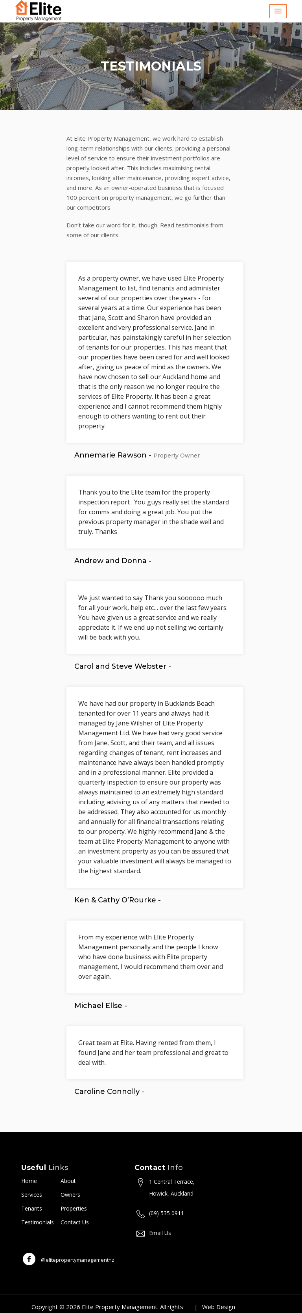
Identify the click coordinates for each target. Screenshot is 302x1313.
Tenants (31, 1208)
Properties (74, 1208)
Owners (70, 1194)
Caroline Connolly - (109, 1091)
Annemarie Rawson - (137, 455)
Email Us (160, 1233)
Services (31, 1194)
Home (29, 1181)
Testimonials (37, 1222)
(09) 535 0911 (166, 1213)
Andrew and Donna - (112, 560)
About (68, 1181)
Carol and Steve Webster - (122, 666)
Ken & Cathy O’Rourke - (117, 900)
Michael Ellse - (100, 1005)
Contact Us (75, 1222)
